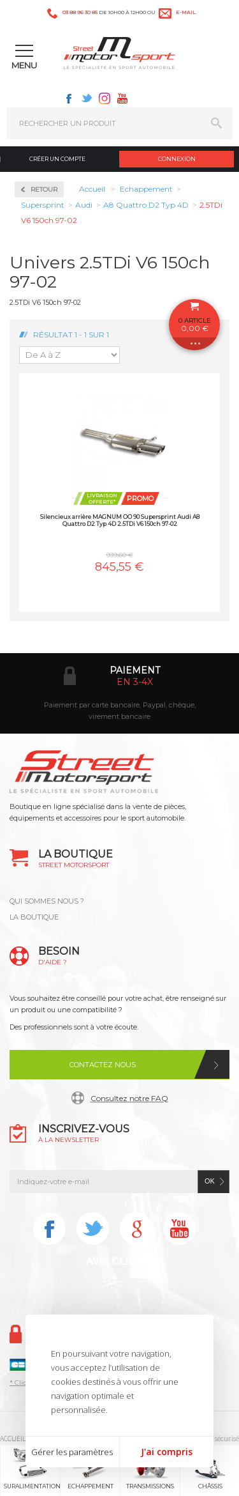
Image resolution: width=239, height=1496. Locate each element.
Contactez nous (102, 1064)
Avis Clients (121, 1261)
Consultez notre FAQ (129, 1098)
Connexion (177, 158)
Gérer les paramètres (72, 1452)
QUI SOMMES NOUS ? (47, 901)
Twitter (87, 98)
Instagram (104, 98)
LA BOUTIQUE (34, 917)
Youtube (122, 98)
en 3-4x (135, 682)
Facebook (69, 98)
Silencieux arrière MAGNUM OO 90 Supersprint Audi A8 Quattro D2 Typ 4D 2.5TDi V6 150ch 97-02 (119, 520)
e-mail (186, 12)
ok (210, 1181)
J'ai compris (166, 1452)
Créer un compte (57, 158)
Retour (44, 189)
